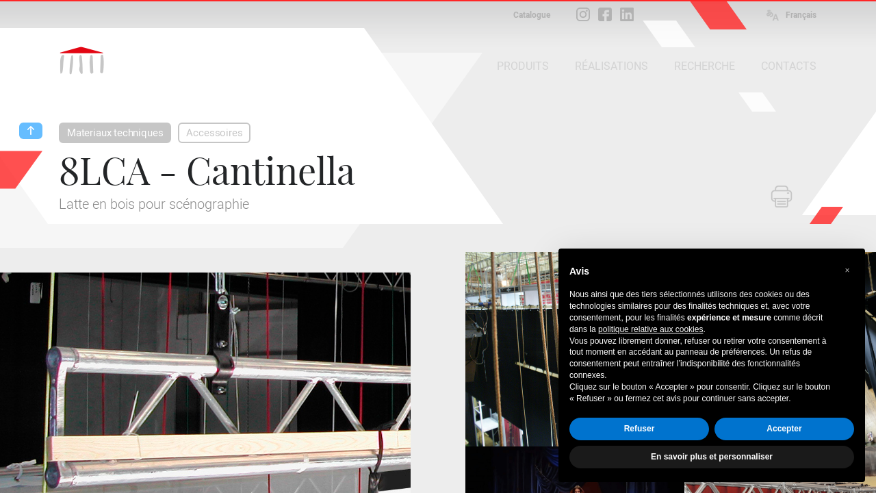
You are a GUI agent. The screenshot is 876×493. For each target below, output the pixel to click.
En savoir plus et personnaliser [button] (712, 457)
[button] (847, 270)
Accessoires (214, 133)
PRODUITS (523, 66)
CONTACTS (788, 66)
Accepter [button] (783, 428)
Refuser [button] (639, 428)
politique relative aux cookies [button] (650, 329)
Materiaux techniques (115, 133)
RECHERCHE (704, 66)
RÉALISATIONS (611, 66)
